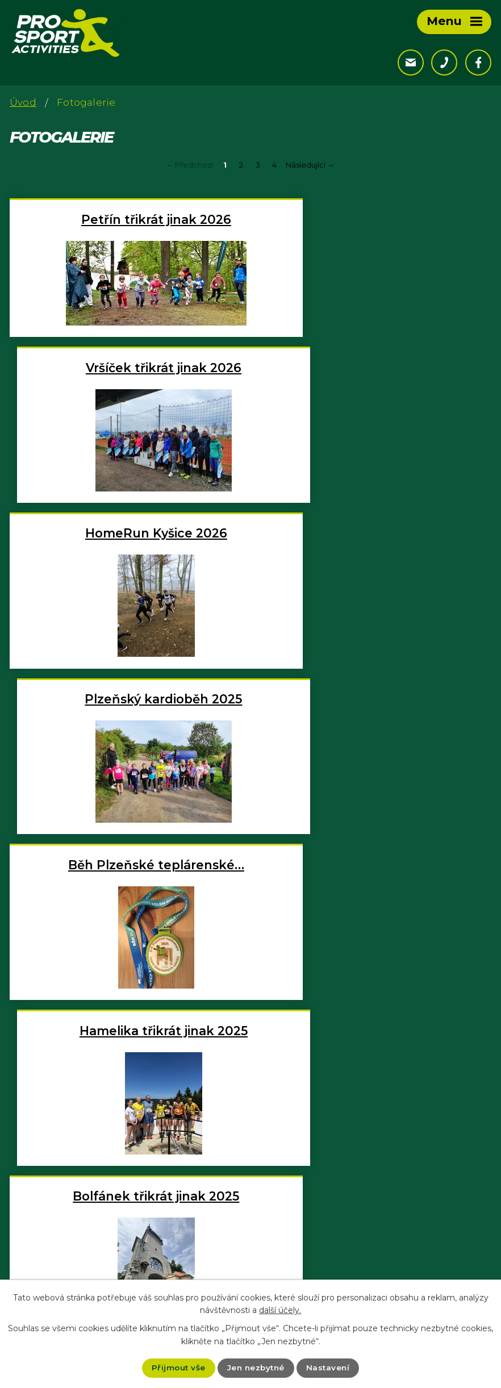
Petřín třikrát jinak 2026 (128, 219)
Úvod (23, 102)
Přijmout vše (176, 1367)
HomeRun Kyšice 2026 (128, 385)
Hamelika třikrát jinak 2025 (373, 550)
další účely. (280, 1309)
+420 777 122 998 (76, 1264)
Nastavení (329, 1367)
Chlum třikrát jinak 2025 (373, 716)
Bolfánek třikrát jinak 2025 (127, 716)
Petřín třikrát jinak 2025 (127, 882)
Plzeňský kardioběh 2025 (373, 385)
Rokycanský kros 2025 (373, 882)
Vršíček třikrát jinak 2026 (373, 219)
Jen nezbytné (256, 1367)
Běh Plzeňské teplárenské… (128, 550)
